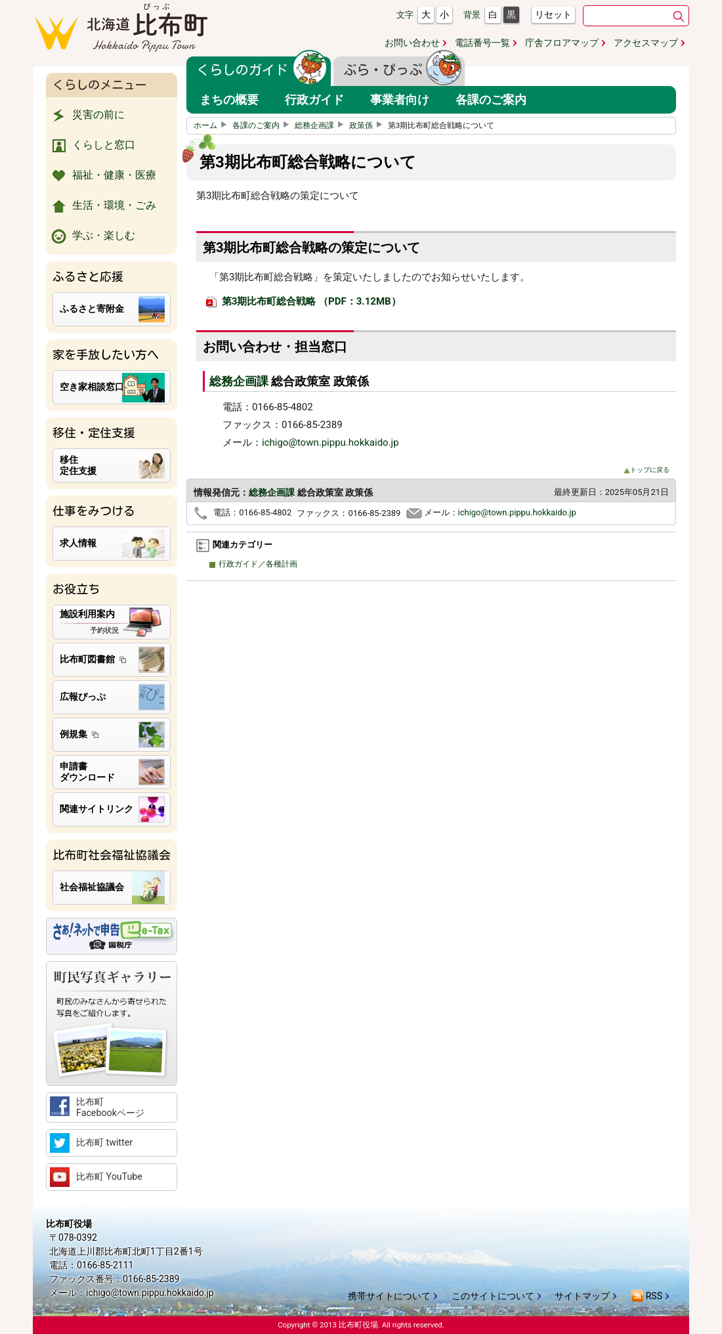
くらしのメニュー (100, 85)
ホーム (212, 126)
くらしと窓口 (92, 146)
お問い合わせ (412, 42)
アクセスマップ (646, 42)
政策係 (367, 126)
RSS (646, 1296)
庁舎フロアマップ (562, 42)
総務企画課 (321, 126)
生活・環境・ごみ (102, 206)
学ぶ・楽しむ (92, 236)
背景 (471, 15)
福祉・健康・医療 (102, 176)
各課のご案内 (262, 126)
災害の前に (87, 115)
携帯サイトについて (389, 1296)
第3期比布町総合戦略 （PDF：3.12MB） (303, 301)
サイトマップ (582, 1296)
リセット (553, 14)
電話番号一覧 (482, 42)
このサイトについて (493, 1296)
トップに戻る (646, 469)
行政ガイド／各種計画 (256, 564)
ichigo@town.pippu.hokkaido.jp (330, 442)
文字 (405, 15)
